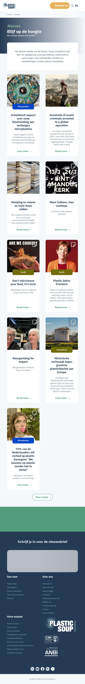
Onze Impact (12, 627)
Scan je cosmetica (14, 591)
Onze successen (13, 631)
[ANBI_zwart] (60, 651)
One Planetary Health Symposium (20, 645)
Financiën (46, 595)
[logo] (60, 639)
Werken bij (46, 602)
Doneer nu (61, 5)
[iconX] (53, 669)
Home (9, 14)
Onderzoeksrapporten (51, 598)
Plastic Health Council (15, 649)
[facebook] (42, 669)
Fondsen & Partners (15, 638)
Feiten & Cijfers (13, 623)
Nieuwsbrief (47, 584)
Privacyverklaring (49, 606)
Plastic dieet (12, 584)
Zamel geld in (12, 587)
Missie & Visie (48, 587)
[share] (32, 669)
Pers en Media (48, 613)
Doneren (10, 598)
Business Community (15, 642)
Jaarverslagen (47, 591)
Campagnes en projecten (17, 634)
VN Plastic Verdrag (14, 653)
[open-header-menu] (81, 5)
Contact (45, 609)
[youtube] (37, 669)
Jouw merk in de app (15, 595)
